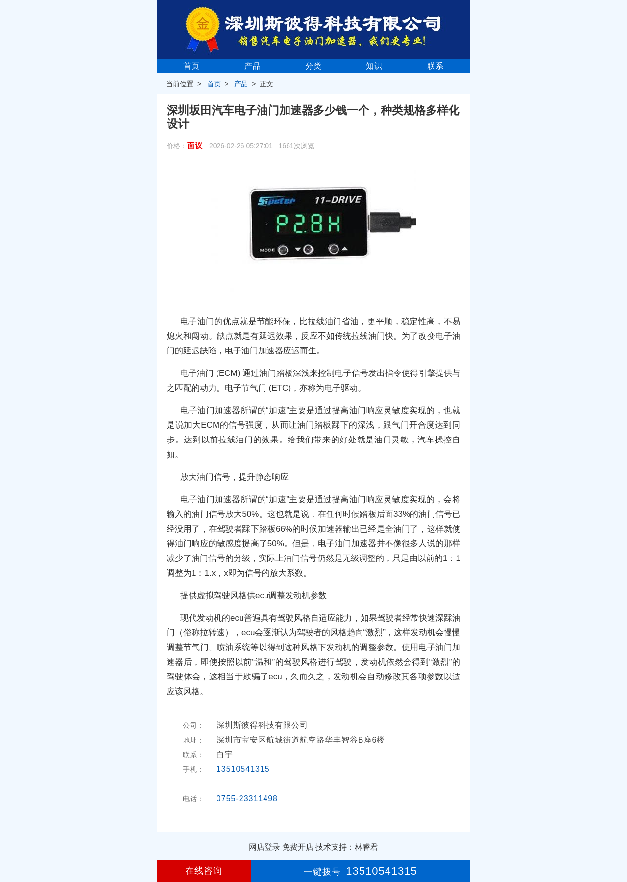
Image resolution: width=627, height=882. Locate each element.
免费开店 (298, 847)
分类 (313, 66)
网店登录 (264, 847)
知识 (374, 66)
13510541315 (243, 769)
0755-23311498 (247, 798)
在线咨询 (203, 871)
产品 (252, 66)
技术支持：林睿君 (346, 847)
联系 (435, 66)
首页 (191, 66)
